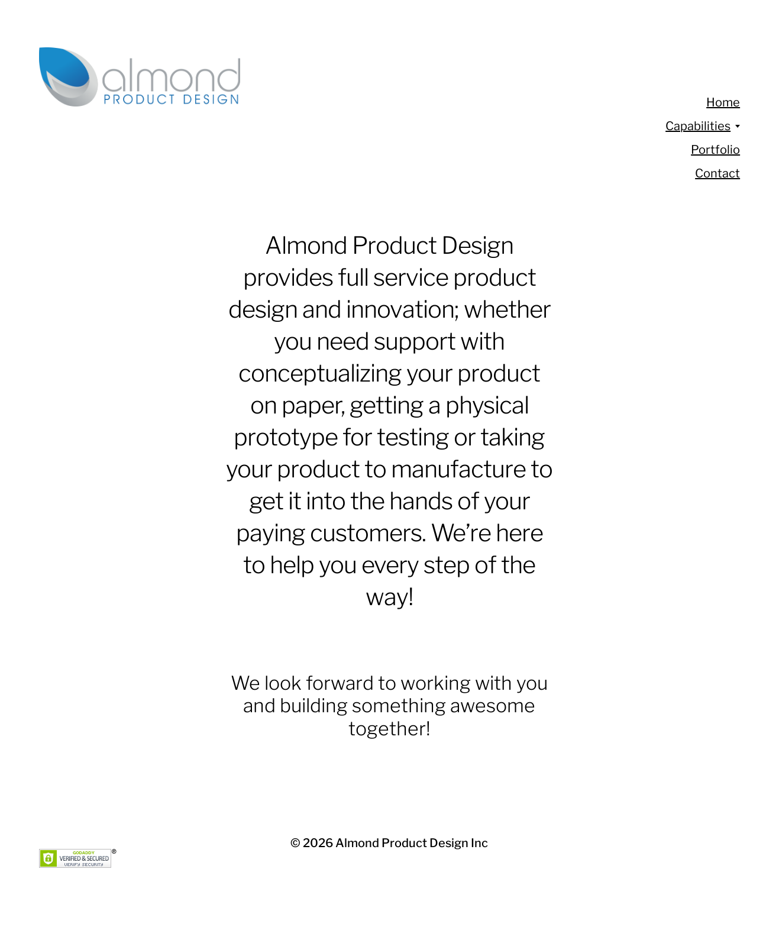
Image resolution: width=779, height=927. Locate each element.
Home (723, 102)
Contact (717, 173)
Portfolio (715, 150)
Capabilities (697, 126)
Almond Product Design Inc (411, 843)
